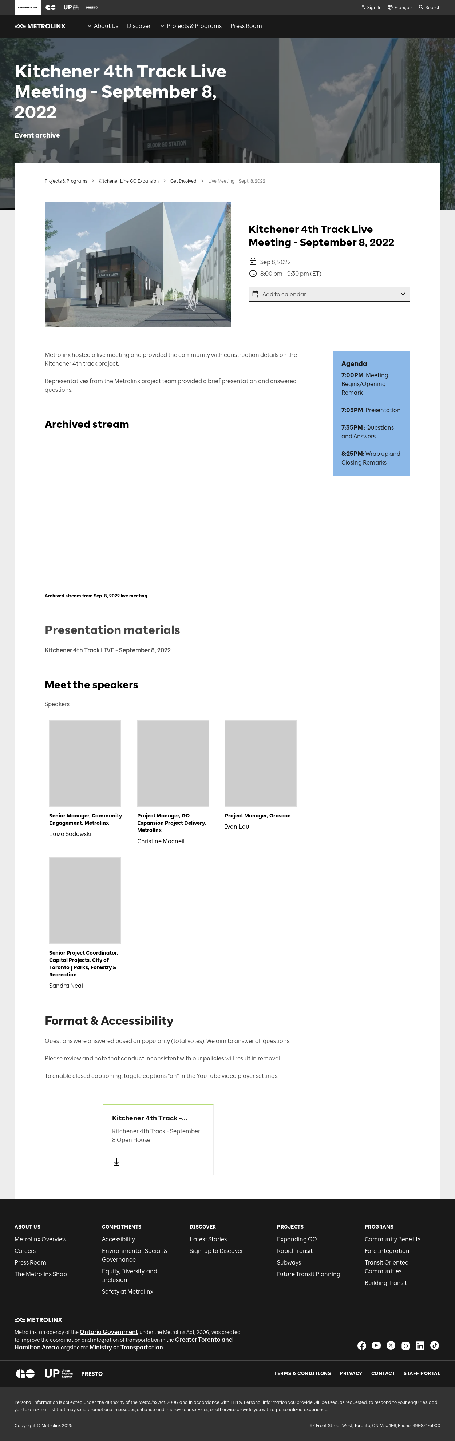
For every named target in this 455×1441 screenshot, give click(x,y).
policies (213, 1058)
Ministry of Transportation (126, 1347)
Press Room (30, 1262)
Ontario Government (109, 1332)
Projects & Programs (66, 181)
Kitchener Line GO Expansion (129, 181)
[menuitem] (102, 26)
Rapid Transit (295, 1250)
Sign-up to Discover (216, 1250)
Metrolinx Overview (41, 1239)
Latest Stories (208, 1239)
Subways (289, 1262)
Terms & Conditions (302, 1374)
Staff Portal (422, 1374)
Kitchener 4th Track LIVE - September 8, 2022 (108, 650)
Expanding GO (297, 1239)
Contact (383, 1374)
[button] (50, 7)
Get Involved (183, 181)
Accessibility (118, 1239)
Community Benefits (392, 1239)
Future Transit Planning (308, 1274)
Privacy (351, 1374)
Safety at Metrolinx (127, 1291)
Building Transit (386, 1282)
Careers (25, 1250)
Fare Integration (387, 1250)
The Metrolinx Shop (41, 1274)
